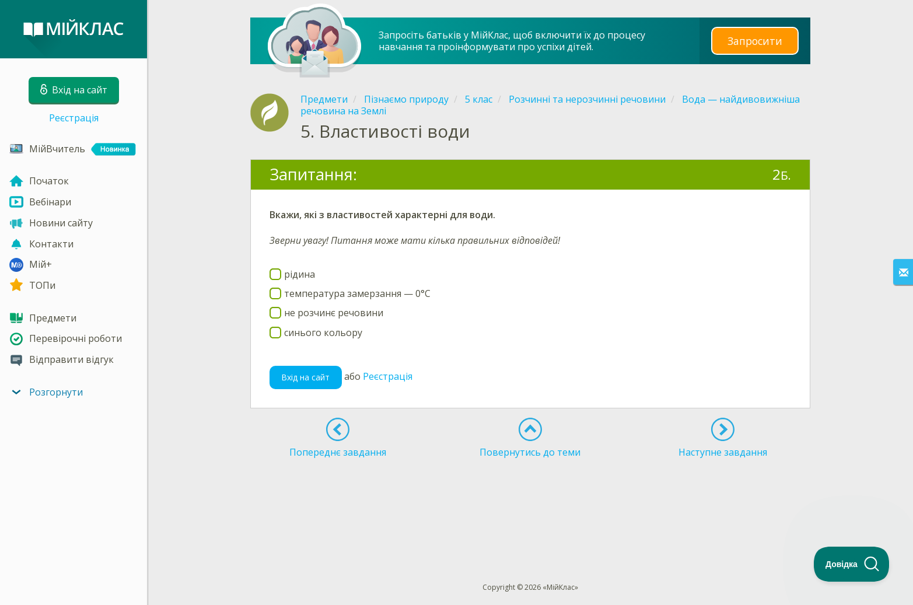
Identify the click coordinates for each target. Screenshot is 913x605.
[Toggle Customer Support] (852, 564)
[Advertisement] (530, 499)
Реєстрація (74, 118)
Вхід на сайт (305, 377)
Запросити (755, 40)
